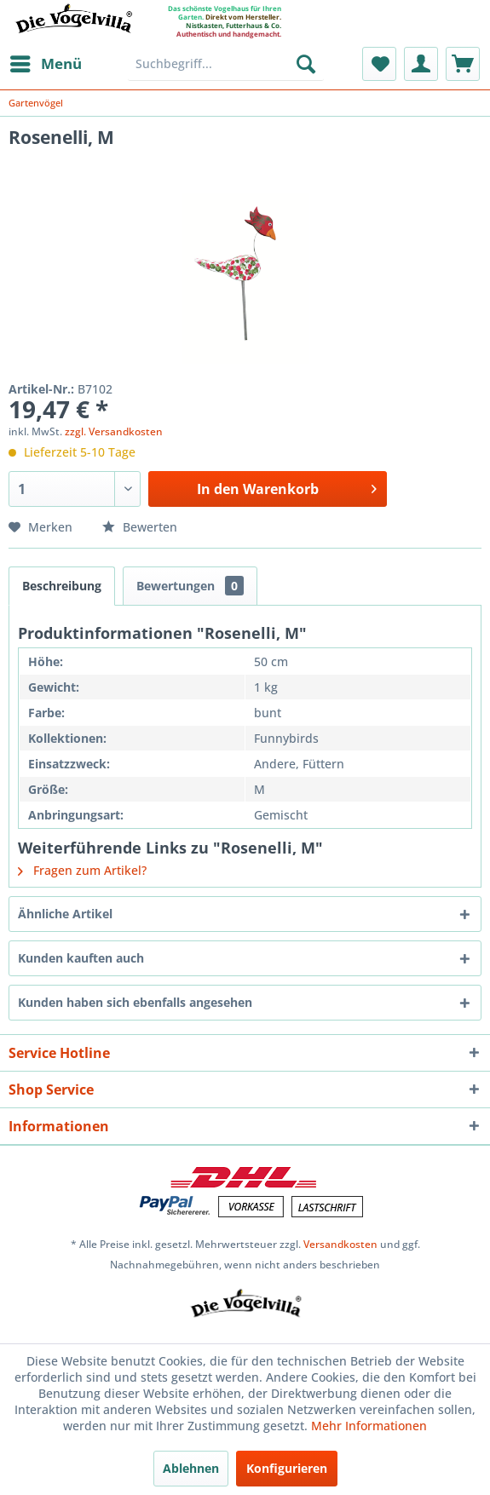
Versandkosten (340, 1244)
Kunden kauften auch (81, 958)
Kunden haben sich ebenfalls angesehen (135, 1002)
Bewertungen (190, 585)
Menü (46, 61)
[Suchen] (306, 64)
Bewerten (139, 527)
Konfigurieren (286, 1468)
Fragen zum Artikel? (82, 870)
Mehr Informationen (369, 1425)
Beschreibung (61, 586)
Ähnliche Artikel (65, 914)
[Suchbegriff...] (226, 64)
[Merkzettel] (379, 64)
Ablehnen (191, 1468)
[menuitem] (45, 64)
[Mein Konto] (421, 64)
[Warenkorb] (463, 64)
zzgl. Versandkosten (114, 431)
